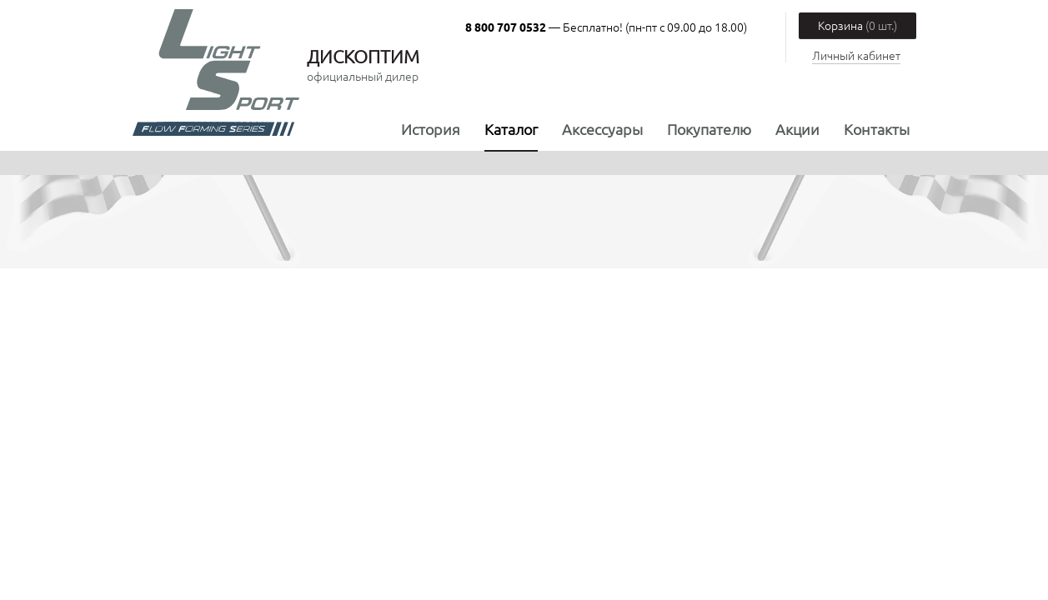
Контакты (877, 128)
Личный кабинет (856, 55)
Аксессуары (602, 128)
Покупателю (709, 128)
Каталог (511, 128)
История (430, 128)
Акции (797, 128)
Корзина (857, 25)
